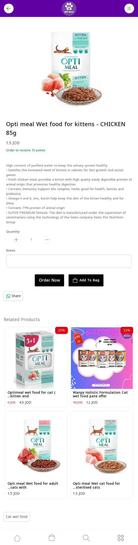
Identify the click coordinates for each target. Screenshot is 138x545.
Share (13, 296)
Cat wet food (16, 517)
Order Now (49, 280)
